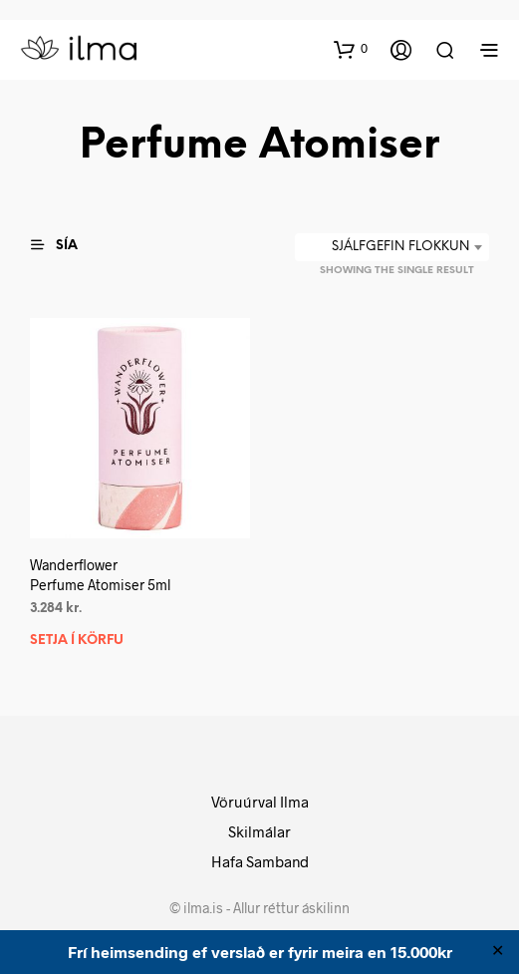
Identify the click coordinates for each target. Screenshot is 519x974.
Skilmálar (259, 831)
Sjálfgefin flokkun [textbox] (400, 246)
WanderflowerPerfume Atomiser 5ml (100, 574)
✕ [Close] (497, 952)
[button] (351, 49)
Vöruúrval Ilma (260, 802)
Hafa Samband (260, 861)
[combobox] (392, 247)
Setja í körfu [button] (77, 639)
